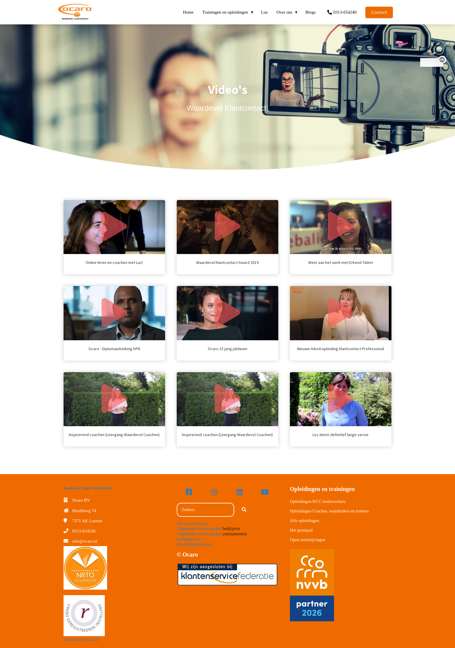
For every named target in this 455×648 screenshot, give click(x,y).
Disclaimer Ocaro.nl (81, 639)
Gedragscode (189, 539)
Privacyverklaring (192, 523)
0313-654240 (83, 531)
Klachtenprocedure (194, 544)
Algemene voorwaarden (199, 528)
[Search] (244, 510)
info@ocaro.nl (85, 541)
